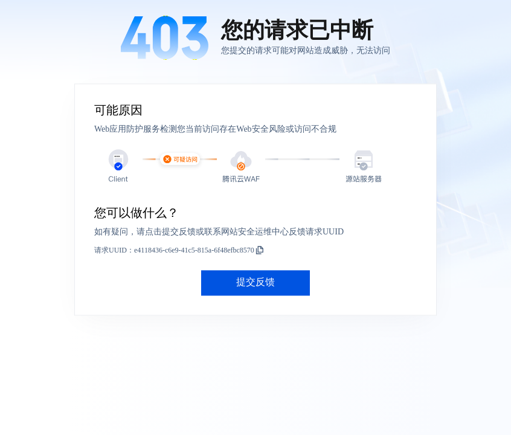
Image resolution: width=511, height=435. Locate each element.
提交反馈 (255, 282)
